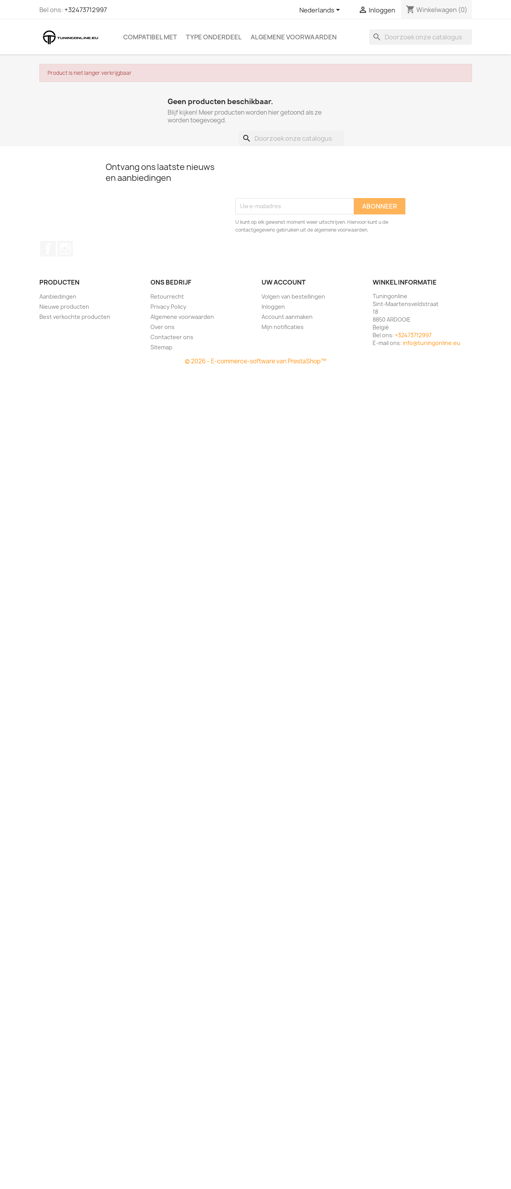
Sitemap (161, 347)
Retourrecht (167, 296)
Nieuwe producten (64, 306)
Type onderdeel (214, 37)
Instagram (65, 249)
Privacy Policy (168, 306)
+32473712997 (85, 9)
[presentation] (294, 179)
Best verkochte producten (74, 316)
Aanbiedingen (57, 296)
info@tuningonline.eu (431, 343)
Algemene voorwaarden (294, 37)
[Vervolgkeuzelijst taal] (321, 10)
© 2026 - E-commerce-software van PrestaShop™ (255, 361)
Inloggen (273, 306)
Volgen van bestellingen (293, 296)
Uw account (284, 282)
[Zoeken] (420, 37)
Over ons (162, 327)
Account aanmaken (287, 316)
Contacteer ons (171, 337)
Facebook (48, 249)
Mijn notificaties (283, 327)
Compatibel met (150, 37)
